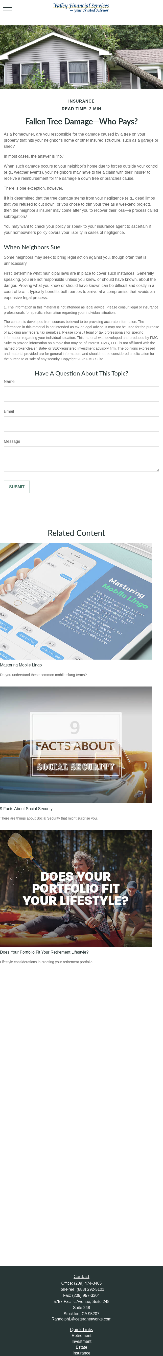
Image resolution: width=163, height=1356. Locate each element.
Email (9, 411)
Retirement (81, 1335)
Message (12, 441)
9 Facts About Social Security (26, 809)
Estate (81, 1347)
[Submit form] (17, 487)
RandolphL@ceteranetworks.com (81, 1319)
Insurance (81, 1353)
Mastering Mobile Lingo (21, 665)
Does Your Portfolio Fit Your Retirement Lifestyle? (44, 952)
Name (9, 381)
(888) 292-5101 (90, 1289)
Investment (81, 1341)
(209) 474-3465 (88, 1283)
